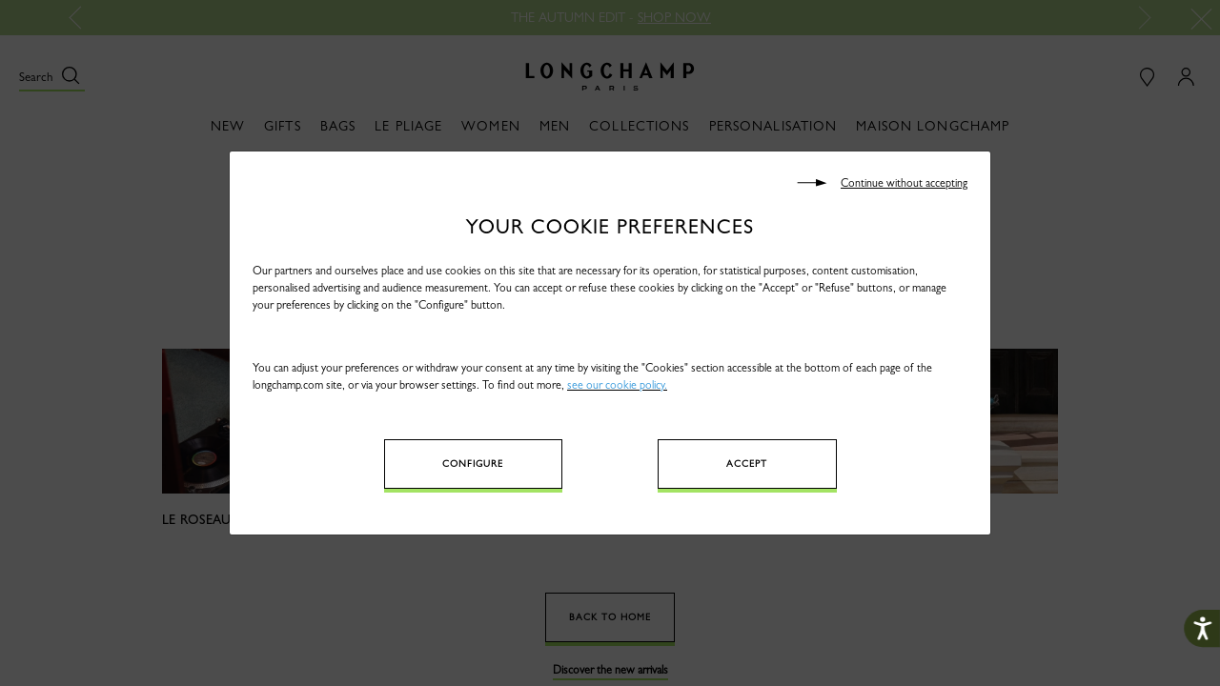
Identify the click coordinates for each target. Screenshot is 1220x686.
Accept (746, 463)
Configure (472, 463)
